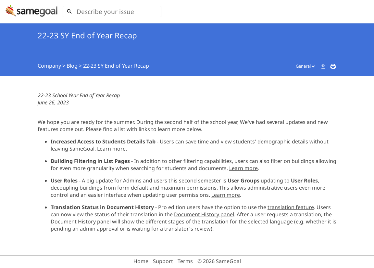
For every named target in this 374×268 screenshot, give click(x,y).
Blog (72, 65)
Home (140, 261)
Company (49, 65)
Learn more (111, 148)
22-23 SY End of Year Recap (116, 65)
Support (163, 261)
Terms (185, 261)
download (323, 66)
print (333, 66)
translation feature (291, 207)
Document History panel (204, 214)
